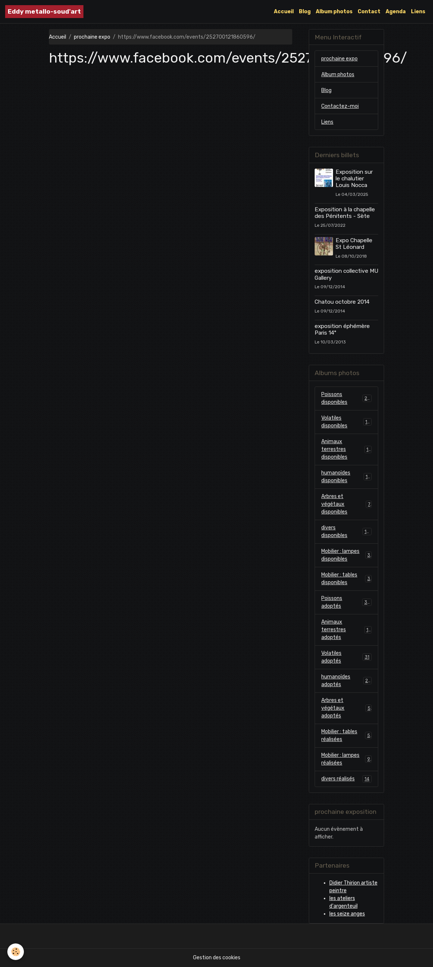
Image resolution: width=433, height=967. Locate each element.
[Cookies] (15, 951)
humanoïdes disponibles (346, 477)
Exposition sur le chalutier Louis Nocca (354, 179)
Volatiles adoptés (346, 657)
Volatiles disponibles (346, 422)
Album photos (334, 11)
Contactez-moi (340, 106)
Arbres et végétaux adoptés (346, 708)
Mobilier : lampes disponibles (346, 555)
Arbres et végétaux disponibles (346, 504)
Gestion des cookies (216, 957)
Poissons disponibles (346, 398)
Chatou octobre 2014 (342, 302)
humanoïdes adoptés (346, 681)
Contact (369, 11)
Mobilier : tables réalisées (346, 735)
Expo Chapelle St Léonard (354, 243)
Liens (418, 11)
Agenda (396, 11)
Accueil (284, 11)
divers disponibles (346, 532)
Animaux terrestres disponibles (346, 449)
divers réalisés (346, 779)
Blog (305, 11)
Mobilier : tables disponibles (346, 579)
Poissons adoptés (346, 602)
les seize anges (347, 914)
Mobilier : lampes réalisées (346, 759)
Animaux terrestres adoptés (346, 629)
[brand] (44, 11)
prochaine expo (92, 37)
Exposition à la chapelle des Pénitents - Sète (345, 212)
